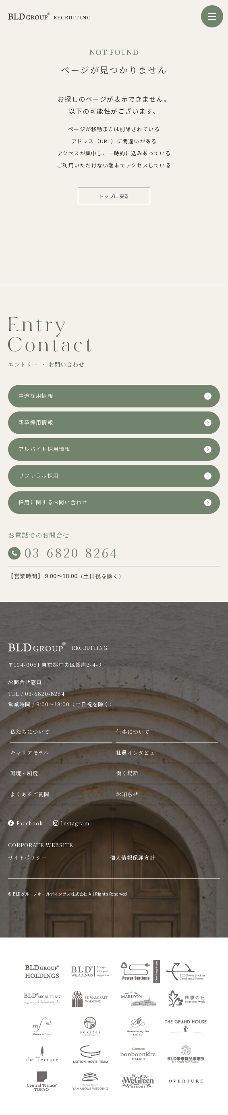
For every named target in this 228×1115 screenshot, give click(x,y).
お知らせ (127, 794)
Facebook (25, 823)
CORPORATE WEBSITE (40, 845)
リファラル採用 (39, 475)
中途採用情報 (36, 396)
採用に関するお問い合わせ (53, 502)
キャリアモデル (29, 752)
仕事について (133, 731)
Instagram (71, 823)
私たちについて (30, 731)
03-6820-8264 (63, 552)
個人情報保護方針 (132, 857)
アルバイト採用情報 (44, 449)
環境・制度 (24, 773)
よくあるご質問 (30, 794)
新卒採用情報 (36, 422)
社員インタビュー (138, 752)
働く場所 (127, 773)
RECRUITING (58, 646)
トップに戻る (114, 195)
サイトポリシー (27, 857)
